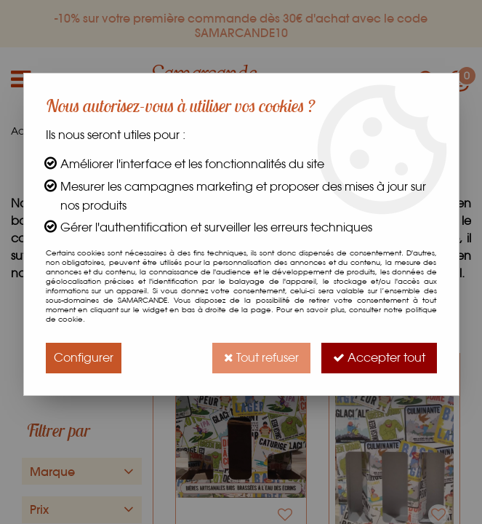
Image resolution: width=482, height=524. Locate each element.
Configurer (83, 358)
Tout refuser (261, 358)
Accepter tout (379, 358)
